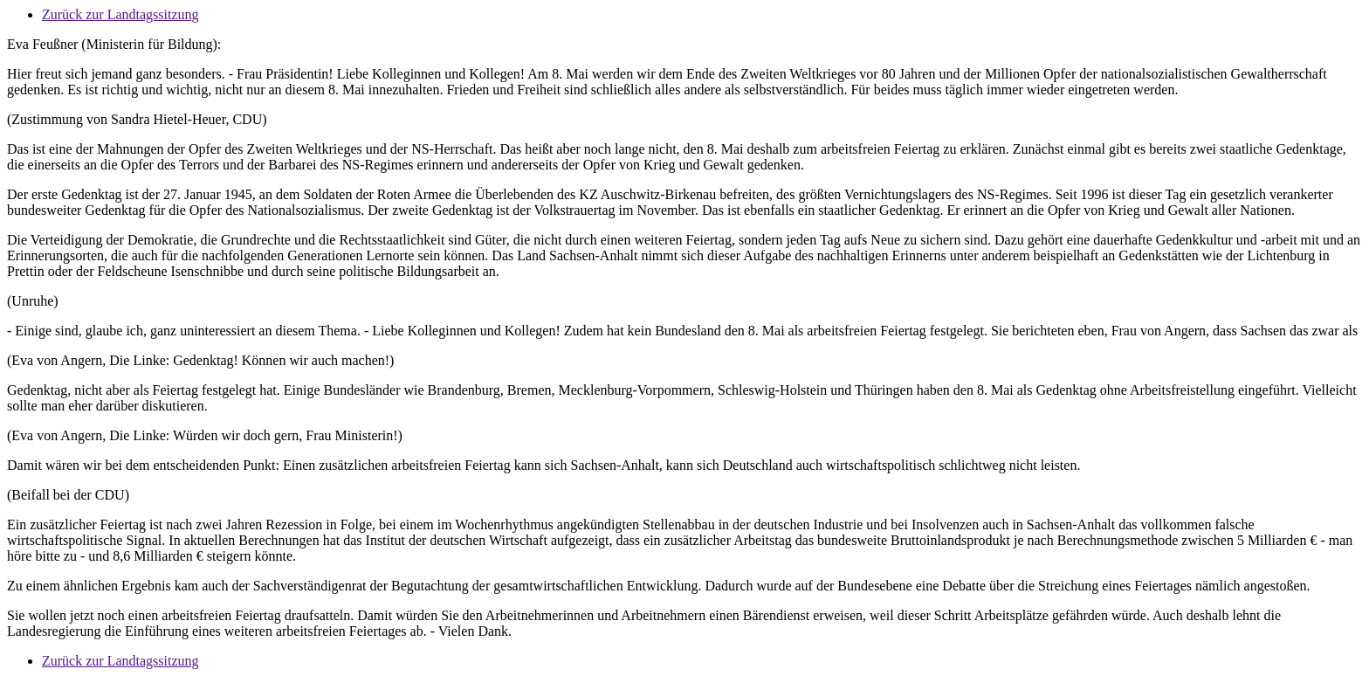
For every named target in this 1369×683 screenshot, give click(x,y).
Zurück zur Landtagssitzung (120, 14)
